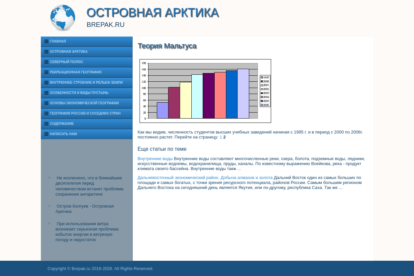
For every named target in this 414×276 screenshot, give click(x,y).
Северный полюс (66, 62)
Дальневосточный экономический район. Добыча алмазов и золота (205, 177)
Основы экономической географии (84, 103)
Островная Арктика (69, 51)
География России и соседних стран (85, 113)
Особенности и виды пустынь (79, 93)
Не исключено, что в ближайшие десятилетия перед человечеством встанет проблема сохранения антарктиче (89, 186)
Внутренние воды (155, 158)
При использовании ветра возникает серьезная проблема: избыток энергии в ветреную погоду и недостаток (87, 231)
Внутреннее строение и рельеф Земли (86, 82)
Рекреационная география (75, 72)
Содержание (62, 124)
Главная (58, 41)
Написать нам (63, 134)
